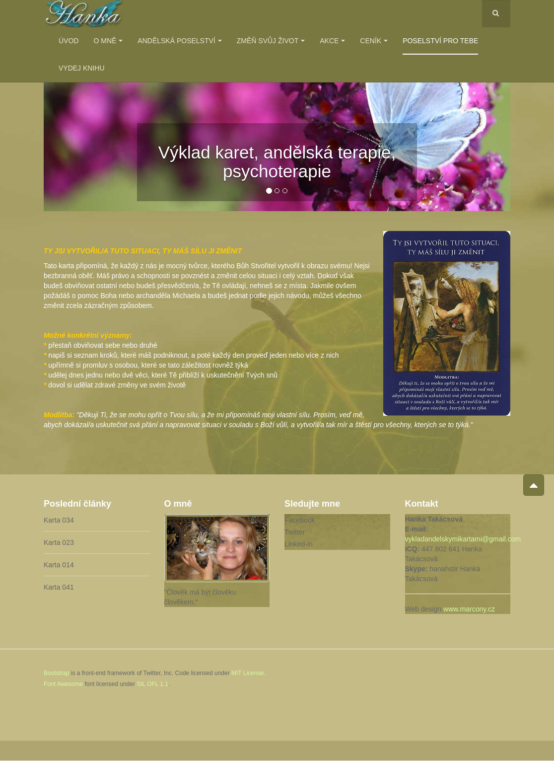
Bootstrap (56, 673)
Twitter (294, 532)
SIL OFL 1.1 (152, 684)
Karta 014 (59, 565)
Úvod (68, 41)
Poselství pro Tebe (440, 41)
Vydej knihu (82, 68)
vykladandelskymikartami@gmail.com (463, 539)
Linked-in (298, 544)
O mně (108, 41)
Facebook (299, 520)
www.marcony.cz (469, 609)
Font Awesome (63, 684)
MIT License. (248, 673)
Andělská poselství (179, 41)
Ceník (374, 41)
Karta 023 (59, 542)
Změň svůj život (271, 41)
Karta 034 (59, 520)
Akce (332, 41)
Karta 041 (59, 587)
